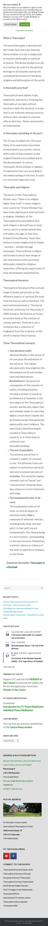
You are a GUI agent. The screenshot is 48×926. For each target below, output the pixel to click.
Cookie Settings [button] (11, 24)
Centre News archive (21, 727)
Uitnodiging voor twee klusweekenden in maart (20, 608)
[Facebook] (13, 856)
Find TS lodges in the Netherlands (18, 889)
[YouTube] (6, 856)
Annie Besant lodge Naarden (15, 885)
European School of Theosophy (16, 877)
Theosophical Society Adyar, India (18, 869)
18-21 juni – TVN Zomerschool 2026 (17, 605)
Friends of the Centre (14, 689)
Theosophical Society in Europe (17, 873)
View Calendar (9, 667)
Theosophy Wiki (10, 905)
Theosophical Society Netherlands (18, 881)
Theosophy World (11, 893)
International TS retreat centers (17, 897)
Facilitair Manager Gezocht (13, 612)
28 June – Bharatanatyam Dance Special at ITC (20, 602)
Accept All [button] (24, 24)
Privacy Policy (27, 923)
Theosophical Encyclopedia (15, 901)
